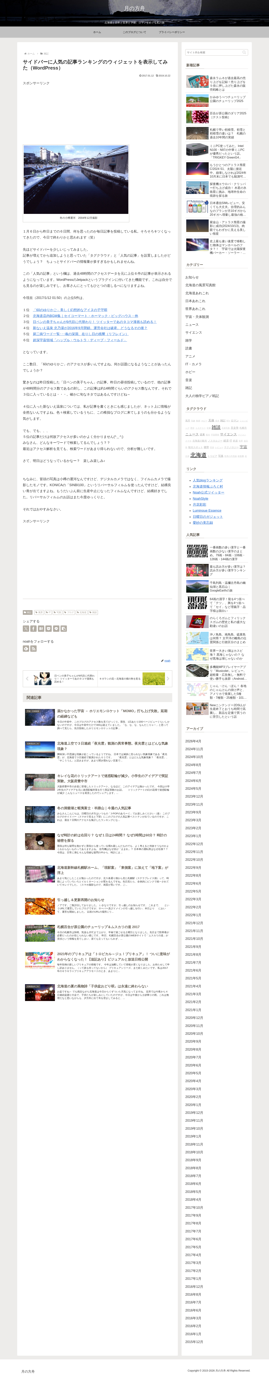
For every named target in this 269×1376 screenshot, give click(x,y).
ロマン (235, 420)
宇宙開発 (215, 435)
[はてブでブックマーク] (41, 628)
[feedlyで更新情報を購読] (26, 648)
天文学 (235, 427)
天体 (211, 420)
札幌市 (243, 428)
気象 (193, 421)
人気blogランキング (208, 480)
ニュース (192, 434)
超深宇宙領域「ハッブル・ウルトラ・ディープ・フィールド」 (80, 340)
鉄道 (235, 441)
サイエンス (228, 434)
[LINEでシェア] (56, 628)
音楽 (212, 447)
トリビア (212, 456)
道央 (217, 421)
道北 (246, 441)
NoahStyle (200, 498)
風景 (39, 612)
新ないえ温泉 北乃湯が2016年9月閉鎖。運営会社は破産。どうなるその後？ (90, 328)
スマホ (188, 441)
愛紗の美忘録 (203, 523)
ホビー (204, 421)
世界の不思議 (230, 456)
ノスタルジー (215, 441)
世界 (241, 441)
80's (228, 421)
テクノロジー (231, 447)
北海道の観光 (199, 441)
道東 (202, 434)
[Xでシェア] (26, 628)
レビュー (219, 447)
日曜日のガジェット (208, 517)
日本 (187, 456)
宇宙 (243, 447)
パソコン (242, 435)
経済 (226, 440)
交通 (209, 428)
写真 (57, 612)
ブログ (69, 612)
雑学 (206, 447)
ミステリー (200, 428)
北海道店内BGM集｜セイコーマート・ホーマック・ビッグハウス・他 (85, 316)
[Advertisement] (97, 112)
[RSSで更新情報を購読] (33, 648)
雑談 (93, 612)
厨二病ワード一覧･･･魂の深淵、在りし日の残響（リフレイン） (81, 334)
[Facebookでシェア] (33, 628)
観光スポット (195, 447)
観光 (208, 435)
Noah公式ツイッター (208, 492)
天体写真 (226, 428)
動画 (198, 421)
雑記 (27, 612)
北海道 (81, 612)
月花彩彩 (199, 504)
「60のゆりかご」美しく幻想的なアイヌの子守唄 (70, 310)
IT (48, 612)
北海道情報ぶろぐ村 (208, 486)
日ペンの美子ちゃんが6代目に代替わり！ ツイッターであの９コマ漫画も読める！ (95, 322)
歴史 (192, 428)
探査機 (241, 456)
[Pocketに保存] (48, 628)
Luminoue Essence (207, 510)
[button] (64, 628)
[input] (216, 52)
